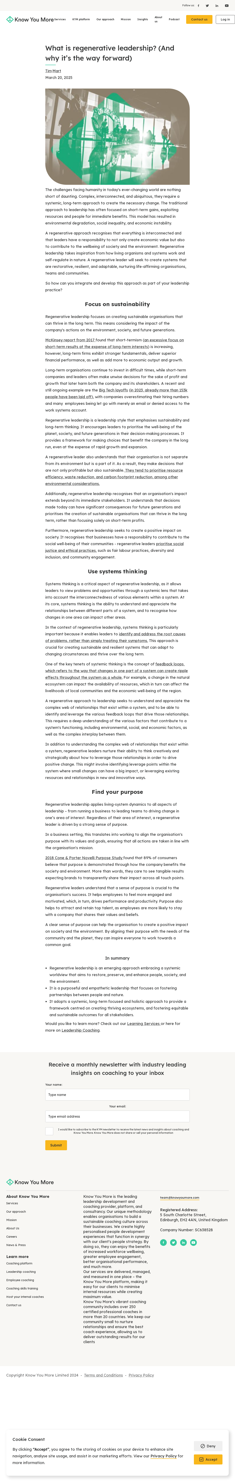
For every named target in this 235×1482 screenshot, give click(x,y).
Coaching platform (19, 1263)
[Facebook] (198, 5)
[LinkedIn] (217, 5)
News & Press (16, 1245)
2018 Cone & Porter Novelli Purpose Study (84, 857)
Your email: (117, 1106)
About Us (12, 1228)
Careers (11, 1237)
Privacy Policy (163, 1456)
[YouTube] (225, 5)
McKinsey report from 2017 (70, 340)
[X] (207, 5)
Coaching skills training (22, 1288)
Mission (126, 19)
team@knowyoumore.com (179, 1198)
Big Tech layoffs (113, 390)
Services (60, 19)
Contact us (199, 19)
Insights (142, 19)
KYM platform (81, 19)
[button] (208, 1446)
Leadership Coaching (81, 1030)
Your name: (53, 1085)
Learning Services (144, 1023)
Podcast (174, 19)
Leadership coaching (21, 1272)
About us (158, 19)
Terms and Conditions (103, 1375)
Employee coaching (20, 1280)
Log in (225, 19)
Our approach (105, 19)
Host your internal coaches (25, 1297)
